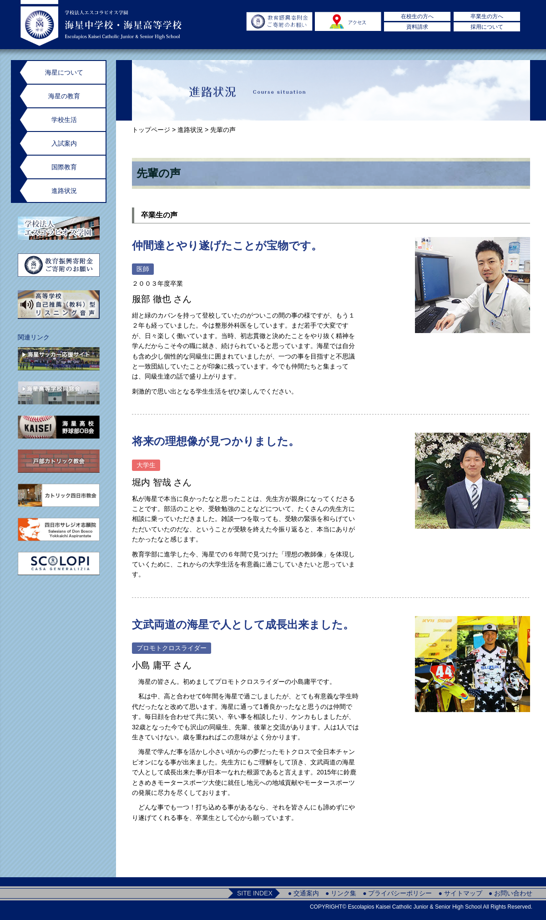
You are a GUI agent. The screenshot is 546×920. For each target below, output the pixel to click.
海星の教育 (64, 96)
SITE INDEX (255, 893)
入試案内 (64, 143)
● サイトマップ (460, 893)
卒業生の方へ (486, 16)
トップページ (151, 129)
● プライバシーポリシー (397, 893)
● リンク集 (340, 893)
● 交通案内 (303, 893)
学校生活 (64, 119)
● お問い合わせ (510, 893)
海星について (64, 72)
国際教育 (64, 167)
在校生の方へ (417, 16)
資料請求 (417, 27)
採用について (486, 27)
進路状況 (190, 129)
